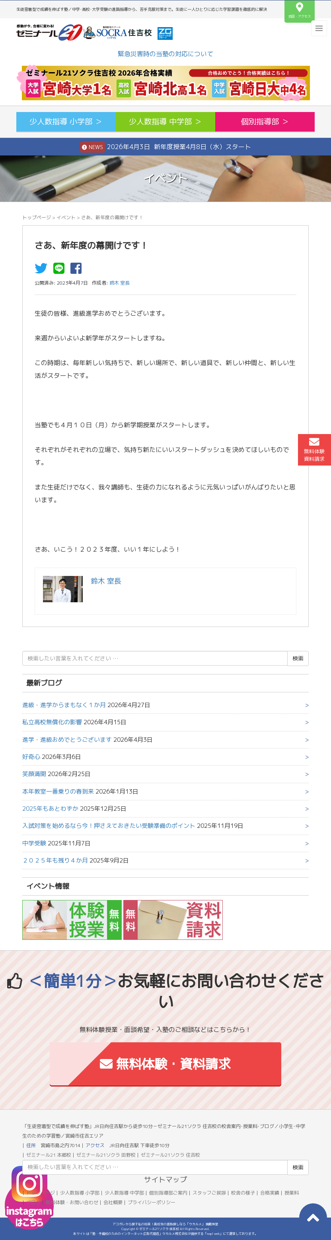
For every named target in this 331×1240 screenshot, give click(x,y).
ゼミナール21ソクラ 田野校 (106, 1155)
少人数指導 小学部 (79, 1192)
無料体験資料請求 (314, 449)
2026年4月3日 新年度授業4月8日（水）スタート (165, 147)
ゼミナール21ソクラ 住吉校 (170, 1155)
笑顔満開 (34, 774)
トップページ (36, 217)
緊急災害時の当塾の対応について (165, 53)
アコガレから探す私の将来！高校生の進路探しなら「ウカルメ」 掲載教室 (165, 1224)
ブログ (33, 1202)
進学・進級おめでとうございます (67, 739)
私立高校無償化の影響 (52, 722)
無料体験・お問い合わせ (72, 1202)
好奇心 (31, 757)
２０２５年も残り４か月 (55, 860)
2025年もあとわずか (50, 808)
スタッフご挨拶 (209, 1192)
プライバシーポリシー (151, 1202)
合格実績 (269, 1192)
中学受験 (34, 843)
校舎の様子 (243, 1192)
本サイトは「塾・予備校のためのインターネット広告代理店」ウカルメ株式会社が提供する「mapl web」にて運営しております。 (165, 1233)
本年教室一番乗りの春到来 (58, 791)
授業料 (291, 1192)
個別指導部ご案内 (168, 1192)
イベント (66, 217)
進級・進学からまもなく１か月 (64, 705)
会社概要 (113, 1202)
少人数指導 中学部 (124, 1192)
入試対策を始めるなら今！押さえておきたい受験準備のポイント (108, 825)
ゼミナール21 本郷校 (48, 1155)
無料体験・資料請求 (165, 1064)
